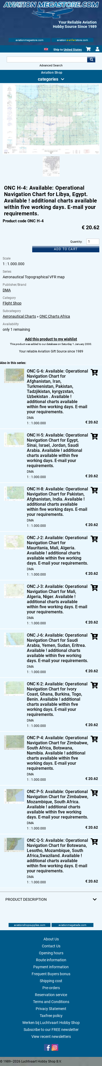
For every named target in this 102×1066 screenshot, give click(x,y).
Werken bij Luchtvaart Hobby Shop (51, 1022)
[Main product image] (51, 153)
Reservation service (51, 995)
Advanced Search (51, 65)
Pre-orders (51, 988)
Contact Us (51, 946)
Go (91, 59)
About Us (51, 939)
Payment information (51, 967)
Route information (51, 960)
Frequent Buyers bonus (51, 974)
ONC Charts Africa (54, 316)
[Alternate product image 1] (51, 177)
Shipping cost (51, 981)
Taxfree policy (51, 1016)
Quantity (76, 241)
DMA (7, 290)
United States (73, 49)
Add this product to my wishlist (51, 339)
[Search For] (47, 59)
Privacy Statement (51, 1009)
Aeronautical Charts (19, 316)
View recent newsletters (51, 1036)
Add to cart (66, 249)
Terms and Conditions (51, 1002)
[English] (46, 48)
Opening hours (51, 953)
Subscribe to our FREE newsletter (51, 1029)
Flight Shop (12, 303)
